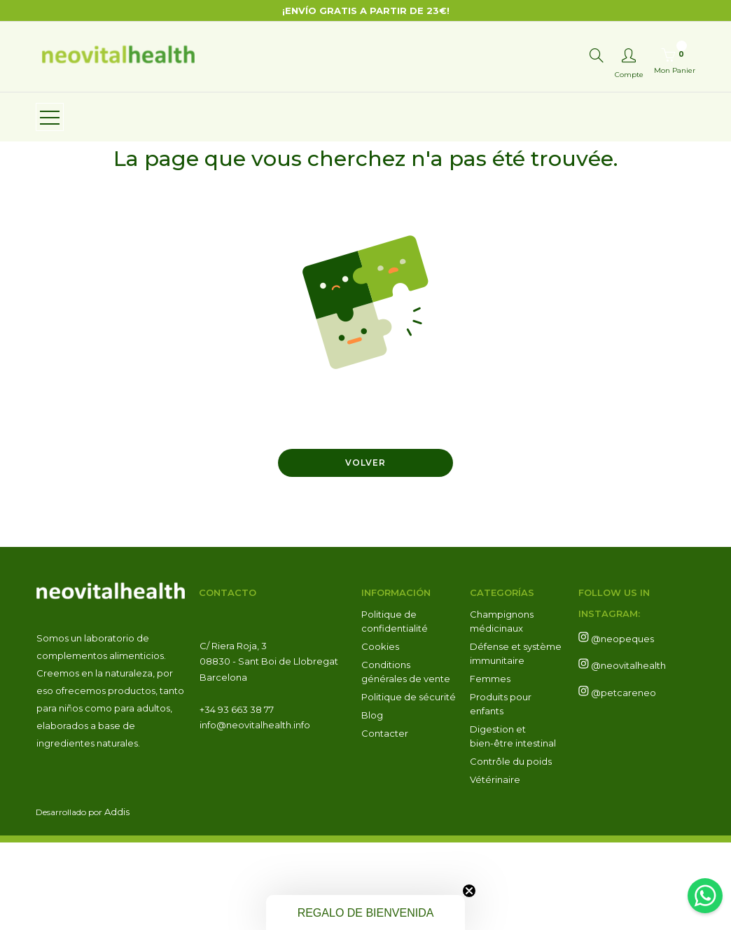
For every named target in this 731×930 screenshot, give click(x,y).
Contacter (384, 820)
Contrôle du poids (511, 848)
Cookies (380, 734)
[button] (365, 912)
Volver (365, 550)
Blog (372, 802)
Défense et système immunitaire (516, 741)
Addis (117, 899)
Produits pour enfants (500, 791)
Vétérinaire (495, 867)
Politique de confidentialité (394, 708)
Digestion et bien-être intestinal (513, 823)
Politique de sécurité (408, 784)
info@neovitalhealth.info (255, 812)
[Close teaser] (469, 891)
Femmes (490, 766)
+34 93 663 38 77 (238, 797)
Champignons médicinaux (502, 708)
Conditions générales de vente (405, 759)
